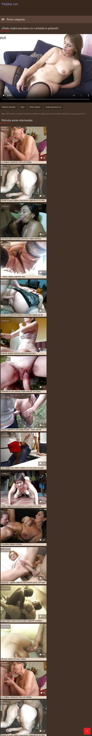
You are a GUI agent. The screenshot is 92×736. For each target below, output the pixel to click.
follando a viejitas (36, 663)
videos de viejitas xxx (42, 673)
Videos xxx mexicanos (62, 712)
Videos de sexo (38, 724)
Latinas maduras (10, 693)
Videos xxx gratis (43, 708)
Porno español (58, 720)
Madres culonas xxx (22, 708)
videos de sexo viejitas (73, 669)
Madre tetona (66, 729)
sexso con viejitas (43, 666)
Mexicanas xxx (21, 688)
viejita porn (33, 678)
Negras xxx (33, 696)
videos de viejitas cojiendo (41, 671)
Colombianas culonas (45, 729)
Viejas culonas (9, 686)
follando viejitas (55, 663)
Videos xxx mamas (58, 722)
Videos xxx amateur (12, 720)
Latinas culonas (17, 715)
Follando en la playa (25, 710)
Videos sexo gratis (73, 717)
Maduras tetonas (56, 688)
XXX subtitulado (66, 700)
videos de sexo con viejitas (23, 669)
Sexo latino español (21, 722)
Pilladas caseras (53, 705)
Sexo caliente (61, 708)
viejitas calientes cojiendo (70, 678)
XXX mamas (18, 703)
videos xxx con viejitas (43, 676)
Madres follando (78, 691)
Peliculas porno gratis (13, 698)
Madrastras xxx (10, 729)
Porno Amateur (35, 107)
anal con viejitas (9, 660)
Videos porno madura (35, 717)
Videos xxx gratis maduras (50, 727)
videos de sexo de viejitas (48, 669)
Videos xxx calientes (17, 724)
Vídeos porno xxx (55, 698)
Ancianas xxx (41, 712)
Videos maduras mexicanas (41, 700)
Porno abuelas (37, 688)
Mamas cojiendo (72, 705)
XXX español (66, 703)
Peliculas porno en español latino (25, 705)
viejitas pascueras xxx (53, 107)
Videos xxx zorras (30, 693)
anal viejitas (25, 660)
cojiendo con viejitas (57, 661)
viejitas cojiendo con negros (28, 681)
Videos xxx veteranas (23, 691)
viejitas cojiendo (28, 679)
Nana (22, 107)
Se (28, 715)
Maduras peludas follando (51, 710)
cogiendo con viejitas (63, 660)
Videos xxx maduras (70, 686)
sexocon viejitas (24, 666)
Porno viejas (70, 693)
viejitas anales (48, 678)
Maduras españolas (51, 693)
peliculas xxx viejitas (22, 664)
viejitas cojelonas (10, 679)
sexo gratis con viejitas (68, 664)
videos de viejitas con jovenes (69, 671)
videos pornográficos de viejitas (70, 673)
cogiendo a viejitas (42, 660)
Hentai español (26, 727)
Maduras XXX (38, 715)
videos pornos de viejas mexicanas (50, 674)
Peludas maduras (57, 715)
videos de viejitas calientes (14, 671)
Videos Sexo (76, 722)
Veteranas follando (77, 696)
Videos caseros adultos (53, 696)
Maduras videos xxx (22, 712)
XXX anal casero (77, 715)
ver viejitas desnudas (45, 668)
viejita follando (18, 678)
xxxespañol (40, 722)
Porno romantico (16, 696)
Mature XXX (72, 724)
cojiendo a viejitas (36, 661)
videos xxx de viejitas (65, 676)
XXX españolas (55, 724)
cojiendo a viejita (18, 661)
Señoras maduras (76, 698)
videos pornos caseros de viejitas (17, 674)
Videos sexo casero (12, 717)
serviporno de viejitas (44, 664)
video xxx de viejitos (66, 668)
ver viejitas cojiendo (23, 668)
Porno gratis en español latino (42, 703)
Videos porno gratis (77, 727)
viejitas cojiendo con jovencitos (54, 679)
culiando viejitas (17, 663)
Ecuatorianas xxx (49, 686)
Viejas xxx (71, 688)
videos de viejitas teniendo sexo (16, 673)
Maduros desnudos (8, 107)
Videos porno (55, 717)
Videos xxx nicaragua (13, 700)
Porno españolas (35, 698)
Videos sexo (26, 729)
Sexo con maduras (28, 686)
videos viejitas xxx (22, 676)
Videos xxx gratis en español (52, 691)
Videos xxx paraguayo (37, 720)
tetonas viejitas (60, 666)
